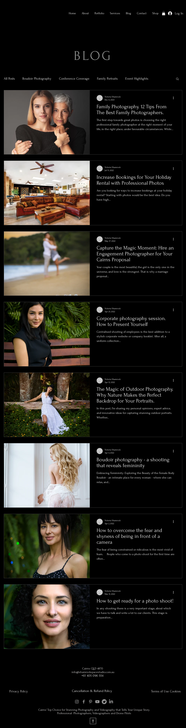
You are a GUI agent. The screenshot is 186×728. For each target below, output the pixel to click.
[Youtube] (97, 701)
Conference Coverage (74, 78)
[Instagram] (76, 701)
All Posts (9, 78)
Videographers (101, 713)
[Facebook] (83, 701)
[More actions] (174, 98)
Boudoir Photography (36, 78)
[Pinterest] (90, 701)
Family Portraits (107, 78)
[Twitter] (104, 701)
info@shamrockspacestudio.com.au (93, 672)
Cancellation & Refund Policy (92, 691)
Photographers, (82, 713)
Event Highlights (136, 78)
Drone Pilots (123, 713)
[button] (99, 13)
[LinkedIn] (111, 701)
